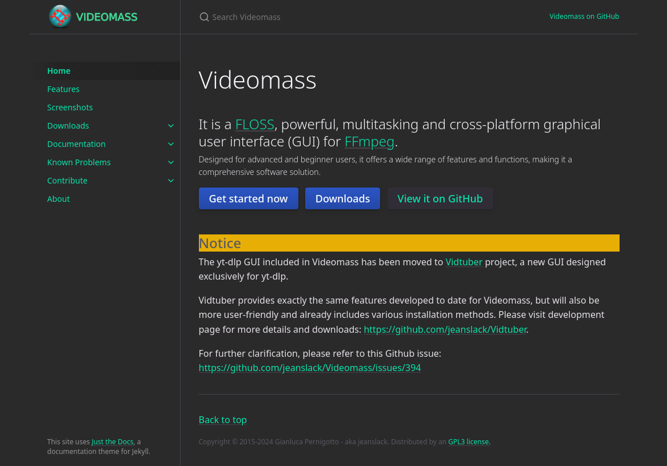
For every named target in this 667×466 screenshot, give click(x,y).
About (58, 198)
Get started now (248, 198)
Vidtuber (464, 262)
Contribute (67, 180)
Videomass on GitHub (585, 16)
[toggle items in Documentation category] (171, 144)
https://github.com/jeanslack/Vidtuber (445, 329)
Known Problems (79, 162)
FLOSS (255, 123)
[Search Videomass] (334, 17)
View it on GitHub (440, 198)
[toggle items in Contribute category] (171, 181)
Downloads (68, 125)
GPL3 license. (469, 442)
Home (59, 70)
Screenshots (70, 107)
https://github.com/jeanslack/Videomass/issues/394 (310, 367)
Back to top (223, 419)
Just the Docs (112, 442)
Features (63, 88)
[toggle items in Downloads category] (171, 126)
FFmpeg (370, 141)
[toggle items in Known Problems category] (171, 162)
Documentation (76, 143)
